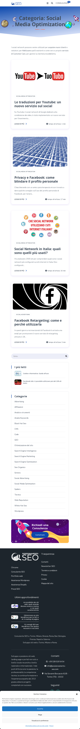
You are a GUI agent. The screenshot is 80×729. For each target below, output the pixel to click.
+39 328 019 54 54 (56, 661)
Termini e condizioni (49, 570)
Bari (56, 636)
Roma (51, 636)
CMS (16, 429)
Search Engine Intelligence (25, 451)
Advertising (19, 401)
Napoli (39, 639)
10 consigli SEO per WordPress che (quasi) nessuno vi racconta (30, 626)
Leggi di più (20, 124)
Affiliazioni (19, 407)
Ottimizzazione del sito (24, 445)
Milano (39, 636)
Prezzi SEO (15, 589)
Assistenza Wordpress (20, 580)
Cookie (44, 579)
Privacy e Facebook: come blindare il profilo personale (36, 179)
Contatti (44, 562)
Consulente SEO (18, 572)
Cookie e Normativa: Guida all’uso (36, 373)
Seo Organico (20, 467)
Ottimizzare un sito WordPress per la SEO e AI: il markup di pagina (30, 617)
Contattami (40, 535)
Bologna (61, 636)
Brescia (45, 636)
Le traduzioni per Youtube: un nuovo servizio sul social (37, 104)
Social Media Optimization (25, 96)
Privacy (51, 726)
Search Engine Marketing (25, 456)
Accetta (40, 709)
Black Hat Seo (20, 423)
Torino (32, 636)
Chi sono (14, 567)
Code (17, 434)
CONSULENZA (62, 3)
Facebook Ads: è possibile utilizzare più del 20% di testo (42, 382)
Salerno (47, 639)
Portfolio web (17, 576)
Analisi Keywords (21, 418)
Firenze (33, 639)
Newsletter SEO (48, 566)
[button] (77, 694)
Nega (40, 715)
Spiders (17, 489)
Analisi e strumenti (22, 412)
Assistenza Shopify (19, 584)
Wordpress (19, 511)
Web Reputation (21, 500)
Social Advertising (23, 314)
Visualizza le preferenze (40, 721)
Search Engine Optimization (26, 462)
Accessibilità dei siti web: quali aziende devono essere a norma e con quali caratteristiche (30, 606)
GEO (16, 440)
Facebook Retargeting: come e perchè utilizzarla (38, 322)
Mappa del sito (47, 583)
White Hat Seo (21, 505)
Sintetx (18, 473)
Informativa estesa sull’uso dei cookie (36, 726)
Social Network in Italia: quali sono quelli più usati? (37, 251)
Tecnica (18, 494)
